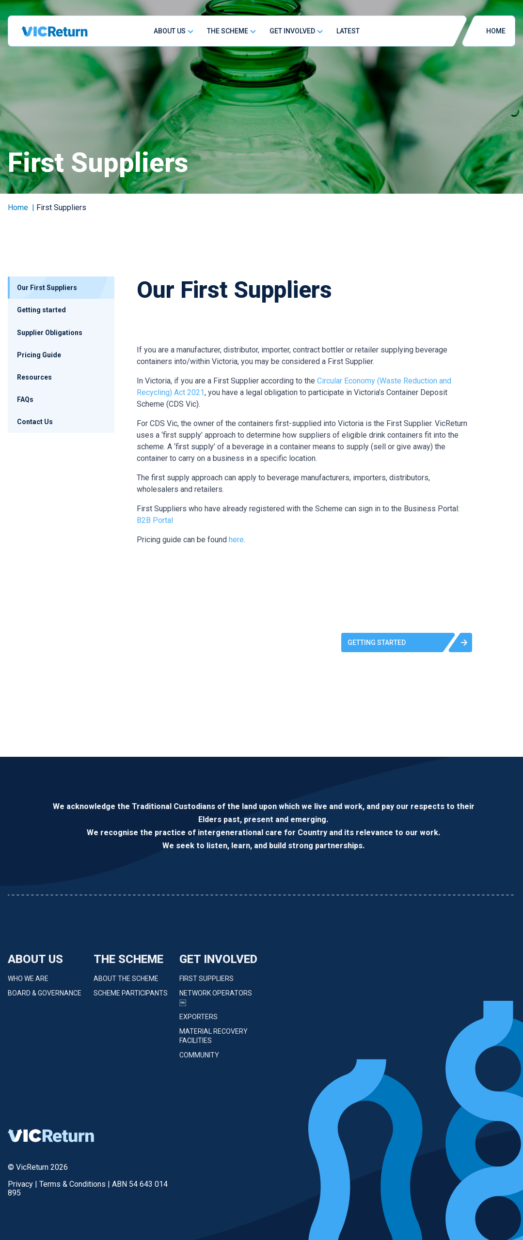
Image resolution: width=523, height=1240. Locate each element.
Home (18, 207)
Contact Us (35, 422)
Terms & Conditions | (75, 1184)
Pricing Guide (39, 355)
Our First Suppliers (47, 287)
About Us (170, 31)
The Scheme (227, 31)
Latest (348, 31)
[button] (406, 642)
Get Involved (292, 31)
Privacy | (23, 1184)
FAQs (25, 399)
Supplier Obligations (49, 333)
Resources (34, 377)
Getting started (41, 310)
